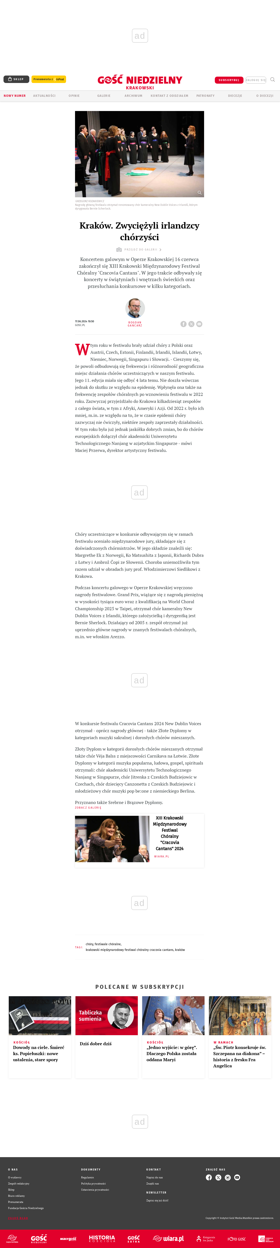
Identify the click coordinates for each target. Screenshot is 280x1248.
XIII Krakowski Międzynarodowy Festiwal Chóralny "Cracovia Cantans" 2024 (170, 833)
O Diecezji (264, 96)
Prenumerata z (48, 79)
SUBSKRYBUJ (229, 80)
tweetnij (192, 322)
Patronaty (205, 96)
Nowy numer (15, 96)
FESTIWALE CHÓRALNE (108, 944)
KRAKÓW (180, 950)
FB (184, 322)
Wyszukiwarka (272, 80)
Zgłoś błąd (18, 1218)
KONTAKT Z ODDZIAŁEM (170, 96)
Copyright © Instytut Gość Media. (224, 1218)
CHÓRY (89, 944)
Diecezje (235, 96)
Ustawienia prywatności (95, 1189)
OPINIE (74, 96)
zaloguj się (256, 80)
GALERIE (104, 96)
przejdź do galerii (139, 249)
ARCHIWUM (133, 96)
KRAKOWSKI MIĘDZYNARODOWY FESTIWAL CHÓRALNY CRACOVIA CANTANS (129, 950)
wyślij (200, 322)
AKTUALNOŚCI (44, 96)
